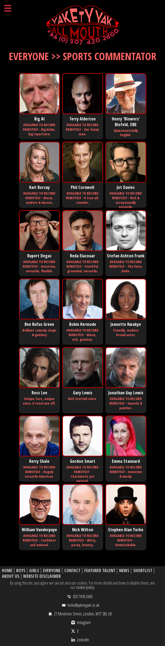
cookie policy (85, 587)
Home (7, 570)
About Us (10, 576)
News (124, 570)
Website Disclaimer (42, 576)
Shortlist (142, 570)
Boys (20, 570)
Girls (34, 570)
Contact (72, 570)
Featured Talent (99, 570)
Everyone (51, 570)
